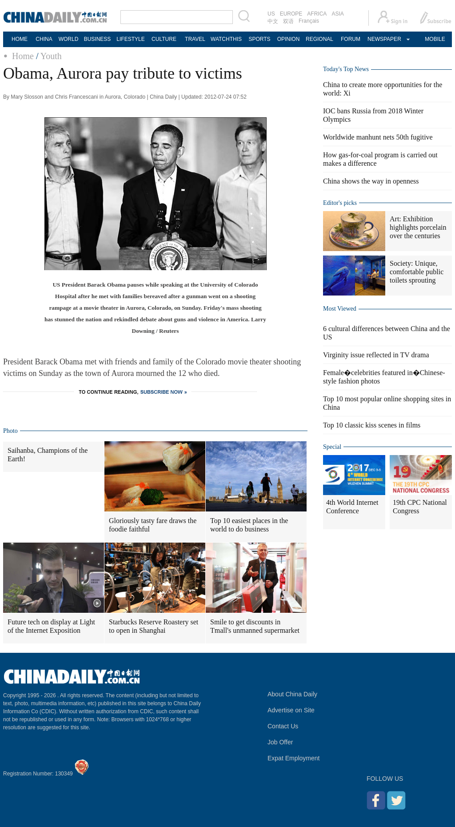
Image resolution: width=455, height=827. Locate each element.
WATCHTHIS (226, 39)
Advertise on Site (291, 710)
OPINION (288, 39)
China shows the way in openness (371, 181)
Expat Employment (293, 758)
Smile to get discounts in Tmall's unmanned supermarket (254, 626)
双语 (288, 21)
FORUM (350, 39)
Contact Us (282, 726)
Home (23, 56)
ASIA (337, 14)
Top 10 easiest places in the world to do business (249, 525)
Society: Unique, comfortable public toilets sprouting (416, 272)
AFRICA (317, 14)
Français (309, 21)
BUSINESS (97, 39)
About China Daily (292, 694)
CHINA (44, 39)
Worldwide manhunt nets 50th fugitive (378, 137)
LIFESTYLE (130, 39)
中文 (272, 21)
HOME (20, 39)
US (271, 14)
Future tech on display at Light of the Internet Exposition (51, 626)
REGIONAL (319, 39)
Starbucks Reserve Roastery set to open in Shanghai (153, 626)
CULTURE (164, 39)
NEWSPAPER (383, 39)
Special (332, 446)
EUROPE (291, 14)
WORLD (69, 39)
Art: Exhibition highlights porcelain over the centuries (418, 227)
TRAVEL (195, 39)
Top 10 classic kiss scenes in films (371, 425)
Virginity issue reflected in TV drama (376, 355)
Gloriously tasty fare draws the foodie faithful (152, 525)
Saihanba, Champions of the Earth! (48, 455)
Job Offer (280, 742)
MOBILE (435, 39)
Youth (51, 56)
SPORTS (259, 39)
